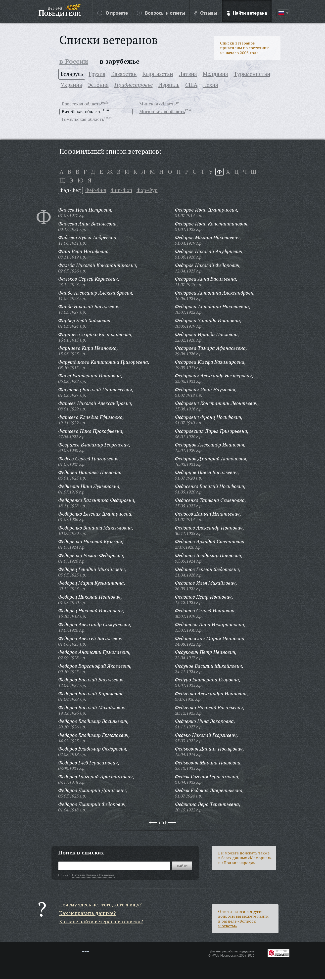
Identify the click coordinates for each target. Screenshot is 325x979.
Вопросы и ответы (161, 13)
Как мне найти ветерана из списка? (101, 921)
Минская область (157, 104)
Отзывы (205, 13)
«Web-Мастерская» (225, 955)
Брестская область (81, 104)
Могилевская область (162, 111)
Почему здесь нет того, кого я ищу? (100, 904)
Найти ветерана (247, 13)
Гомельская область (83, 119)
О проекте (112, 13)
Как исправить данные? (87, 913)
